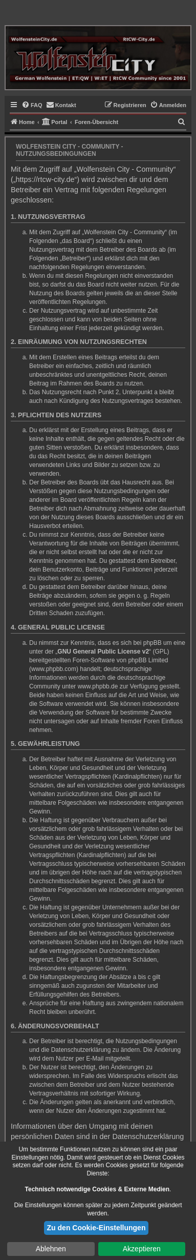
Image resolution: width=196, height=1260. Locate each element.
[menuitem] (31, 105)
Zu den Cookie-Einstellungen (96, 1228)
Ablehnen (51, 1249)
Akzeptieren (142, 1249)
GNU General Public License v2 (103, 651)
